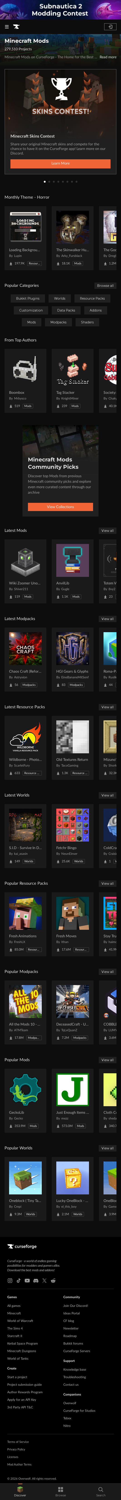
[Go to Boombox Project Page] (25, 381)
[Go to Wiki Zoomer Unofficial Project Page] (25, 571)
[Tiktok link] (18, 1280)
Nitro (67, 1426)
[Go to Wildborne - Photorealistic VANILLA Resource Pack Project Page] (25, 748)
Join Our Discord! (75, 1306)
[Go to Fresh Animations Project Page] (25, 924)
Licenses (12, 1457)
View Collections (60, 507)
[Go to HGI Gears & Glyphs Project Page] (73, 660)
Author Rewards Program (25, 1392)
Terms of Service (18, 1442)
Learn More (61, 163)
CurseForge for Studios (79, 1410)
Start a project (17, 1377)
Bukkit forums (73, 1343)
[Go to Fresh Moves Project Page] (73, 924)
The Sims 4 (15, 1328)
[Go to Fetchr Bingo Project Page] (73, 836)
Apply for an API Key (21, 1399)
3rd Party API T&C (20, 1407)
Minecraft (14, 1313)
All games (13, 1306)
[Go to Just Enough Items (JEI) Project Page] (73, 1101)
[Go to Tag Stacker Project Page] (73, 381)
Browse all (105, 286)
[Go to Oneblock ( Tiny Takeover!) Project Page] (25, 1189)
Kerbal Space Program (22, 1343)
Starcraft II (14, 1336)
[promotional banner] (60, 9)
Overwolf (69, 1403)
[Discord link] (36, 1280)
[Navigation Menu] (7, 26)
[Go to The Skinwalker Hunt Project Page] (73, 238)
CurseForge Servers (76, 1351)
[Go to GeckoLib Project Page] (25, 1101)
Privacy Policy (16, 1449)
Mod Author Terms (19, 1464)
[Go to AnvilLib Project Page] (73, 571)
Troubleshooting (74, 1377)
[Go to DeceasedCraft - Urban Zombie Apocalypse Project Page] (73, 1012)
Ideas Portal (71, 1313)
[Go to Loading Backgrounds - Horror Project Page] (25, 238)
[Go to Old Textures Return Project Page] (73, 748)
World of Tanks (17, 1358)
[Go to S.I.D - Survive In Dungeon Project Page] (25, 836)
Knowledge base (74, 1369)
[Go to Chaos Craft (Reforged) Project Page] (25, 660)
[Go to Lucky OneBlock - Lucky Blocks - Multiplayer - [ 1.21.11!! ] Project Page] (73, 1189)
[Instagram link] (10, 1280)
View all (107, 531)
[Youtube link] (27, 1280)
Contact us (71, 1384)
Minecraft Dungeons (21, 1351)
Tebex (67, 1418)
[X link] (44, 1280)
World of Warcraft (20, 1321)
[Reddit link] (53, 1280)
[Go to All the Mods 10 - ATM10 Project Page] (25, 1012)
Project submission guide (24, 1384)
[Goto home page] (16, 26)
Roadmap (70, 1336)
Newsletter (71, 1328)
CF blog (68, 1321)
